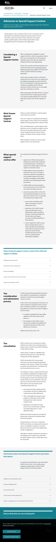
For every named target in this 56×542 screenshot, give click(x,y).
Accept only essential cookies (12, 536)
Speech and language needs (11, 282)
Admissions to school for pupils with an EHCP (16, 15)
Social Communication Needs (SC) (13, 495)
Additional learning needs (11, 260)
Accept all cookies (11, 531)
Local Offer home (8, 13)
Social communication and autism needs (15, 277)
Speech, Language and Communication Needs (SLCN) (18, 501)
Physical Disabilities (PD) (10, 484)
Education (26, 13)
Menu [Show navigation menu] (50, 8)
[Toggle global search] (44, 8)
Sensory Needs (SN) (9, 490)
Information (18, 13)
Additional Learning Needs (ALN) (12, 479)
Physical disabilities (9, 271)
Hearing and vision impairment (12, 266)
